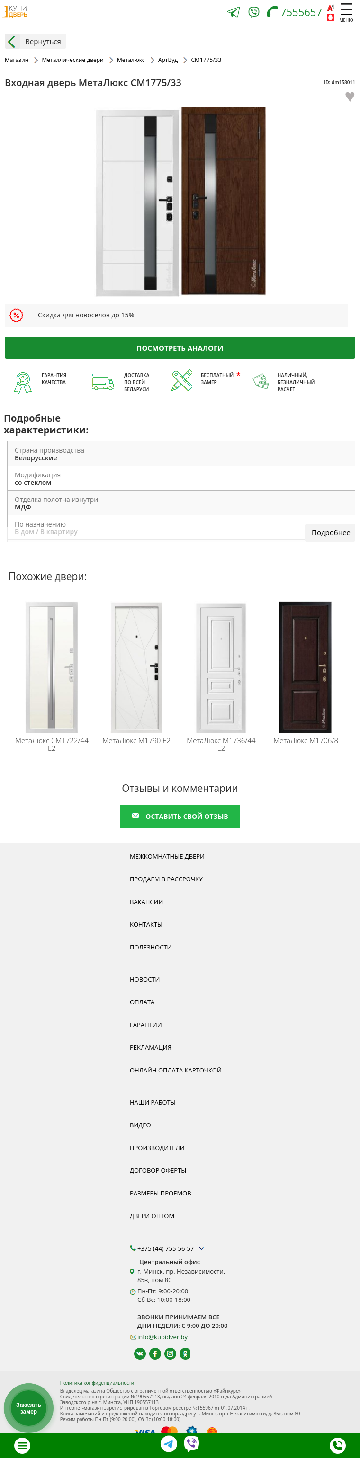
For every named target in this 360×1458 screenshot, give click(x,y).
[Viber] (254, 14)
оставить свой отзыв (180, 816)
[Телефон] (297, 13)
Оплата (142, 1002)
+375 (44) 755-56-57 (171, 1248)
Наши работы (153, 1102)
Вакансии (146, 901)
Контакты (146, 924)
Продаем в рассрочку (166, 879)
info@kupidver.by (162, 1337)
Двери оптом (152, 1216)
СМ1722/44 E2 (52, 744)
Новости (145, 979)
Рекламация (150, 1047)
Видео (140, 1125)
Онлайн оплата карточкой (176, 1070)
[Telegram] (233, 13)
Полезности (150, 947)
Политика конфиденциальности (97, 1383)
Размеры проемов (160, 1193)
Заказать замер (28, 1408)
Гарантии (146, 1024)
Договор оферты (158, 1170)
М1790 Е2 (136, 740)
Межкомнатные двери (167, 856)
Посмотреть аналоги (179, 347)
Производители (157, 1147)
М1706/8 (305, 740)
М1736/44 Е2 (221, 744)
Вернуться (33, 41)
